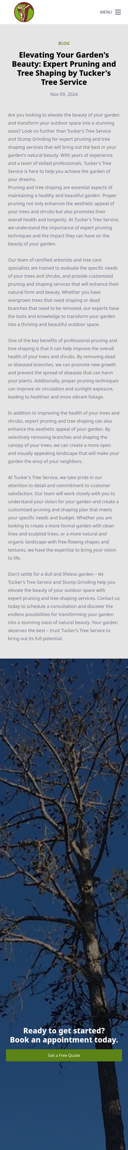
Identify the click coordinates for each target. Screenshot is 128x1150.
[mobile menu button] (118, 12)
